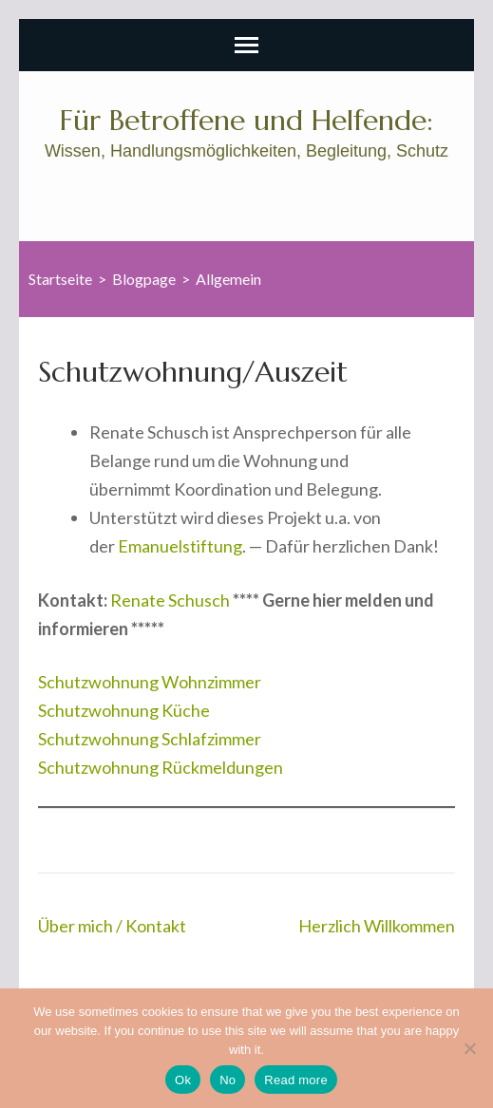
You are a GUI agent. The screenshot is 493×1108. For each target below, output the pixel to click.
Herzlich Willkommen (376, 925)
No (227, 1080)
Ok (183, 1080)
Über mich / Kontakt (112, 925)
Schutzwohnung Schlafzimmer (149, 738)
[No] (469, 1048)
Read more (296, 1080)
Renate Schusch (170, 600)
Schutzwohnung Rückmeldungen (160, 767)
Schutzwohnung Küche (124, 710)
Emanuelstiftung (180, 545)
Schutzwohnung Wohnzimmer (149, 681)
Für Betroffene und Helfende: (246, 120)
